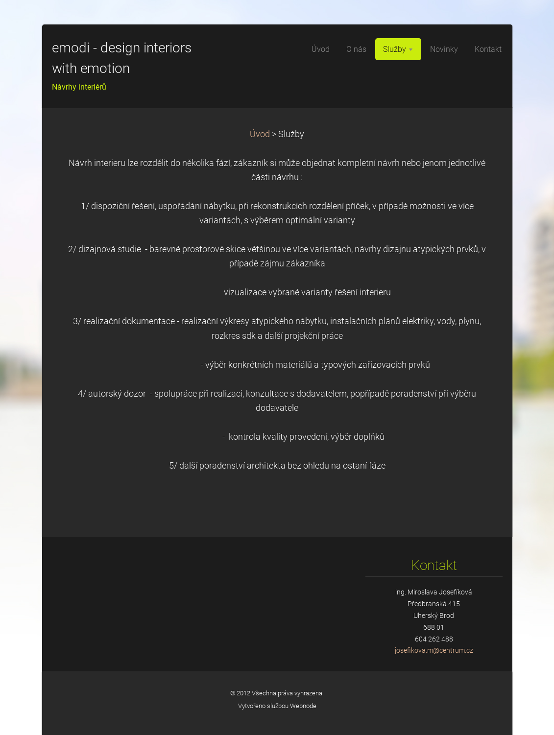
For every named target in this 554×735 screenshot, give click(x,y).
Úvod (260, 134)
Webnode (303, 706)
